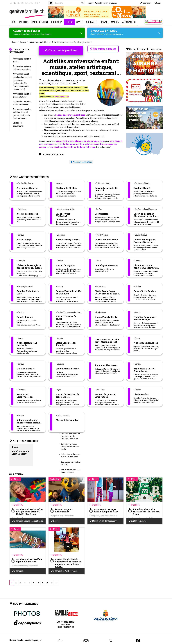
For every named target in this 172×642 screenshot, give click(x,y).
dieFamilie (29, 3)
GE (15, 3)
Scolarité (91, 22)
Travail (104, 22)
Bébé (13, 22)
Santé (79, 22)
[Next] (51, 582)
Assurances (129, 22)
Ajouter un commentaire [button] (81, 161)
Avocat (98, 3)
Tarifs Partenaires (109, 3)
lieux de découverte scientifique (70, 114)
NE (18, 3)
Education (56, 22)
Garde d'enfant (40, 22)
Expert (90, 3)
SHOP (37, 3)
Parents (23, 22)
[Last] (56, 582)
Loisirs (69, 22)
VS (22, 3)
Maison (115, 22)
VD (11, 3)
